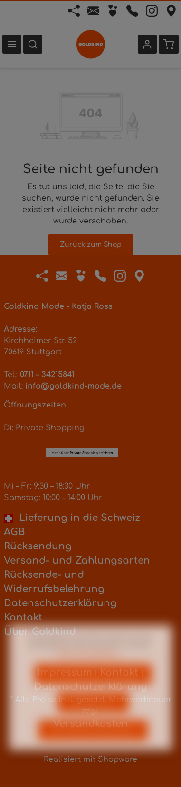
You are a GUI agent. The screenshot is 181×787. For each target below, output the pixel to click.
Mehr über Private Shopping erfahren (82, 403)
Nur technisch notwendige (93, 688)
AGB (14, 532)
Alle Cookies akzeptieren (93, 744)
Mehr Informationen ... (90, 668)
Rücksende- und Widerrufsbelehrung (54, 581)
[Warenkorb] (169, 44)
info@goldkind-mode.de (73, 386)
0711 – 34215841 (47, 374)
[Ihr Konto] (147, 44)
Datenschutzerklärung (60, 603)
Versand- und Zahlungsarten (77, 560)
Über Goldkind (40, 631)
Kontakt (23, 617)
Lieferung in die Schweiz (72, 517)
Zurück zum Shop (91, 244)
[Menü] (11, 44)
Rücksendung (38, 546)
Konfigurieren (93, 716)
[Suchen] (32, 44)
